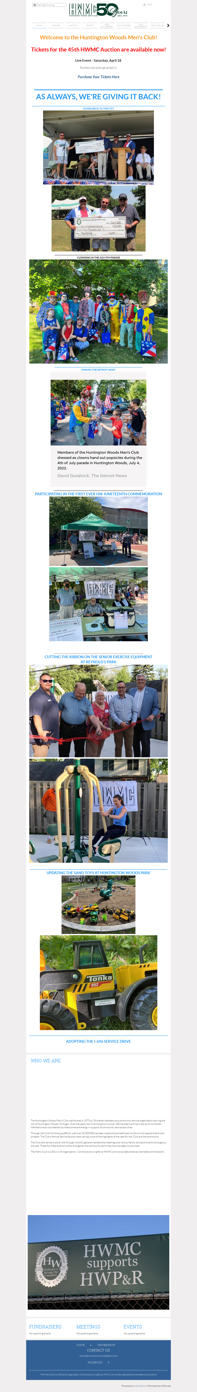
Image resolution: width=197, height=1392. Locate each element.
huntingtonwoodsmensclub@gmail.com (99, 1356)
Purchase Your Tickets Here (98, 77)
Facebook (95, 1362)
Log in (150, 4)
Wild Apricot (141, 1386)
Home (80, 1345)
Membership (106, 1345)
